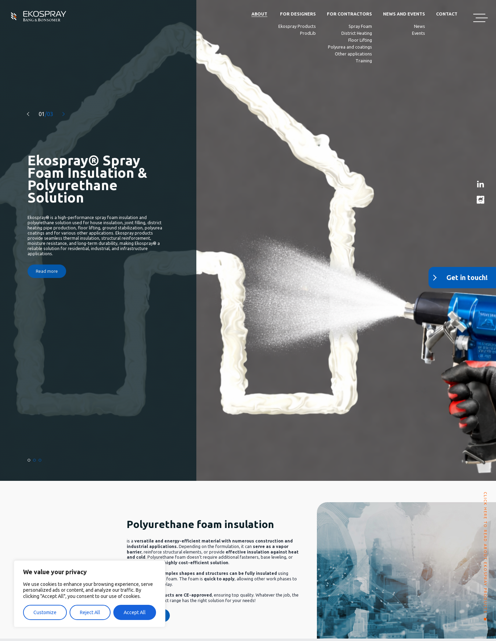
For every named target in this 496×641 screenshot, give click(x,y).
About (259, 13)
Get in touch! (467, 277)
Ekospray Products (297, 26)
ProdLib (308, 33)
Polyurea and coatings (350, 46)
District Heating (356, 33)
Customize (44, 612)
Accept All (135, 612)
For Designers (298, 13)
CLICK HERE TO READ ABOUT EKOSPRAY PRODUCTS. (485, 553)
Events (418, 33)
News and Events (404, 13)
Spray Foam (360, 26)
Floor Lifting (360, 40)
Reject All (90, 612)
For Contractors (349, 13)
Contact (446, 13)
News (419, 26)
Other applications (353, 53)
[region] (89, 594)
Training (363, 60)
